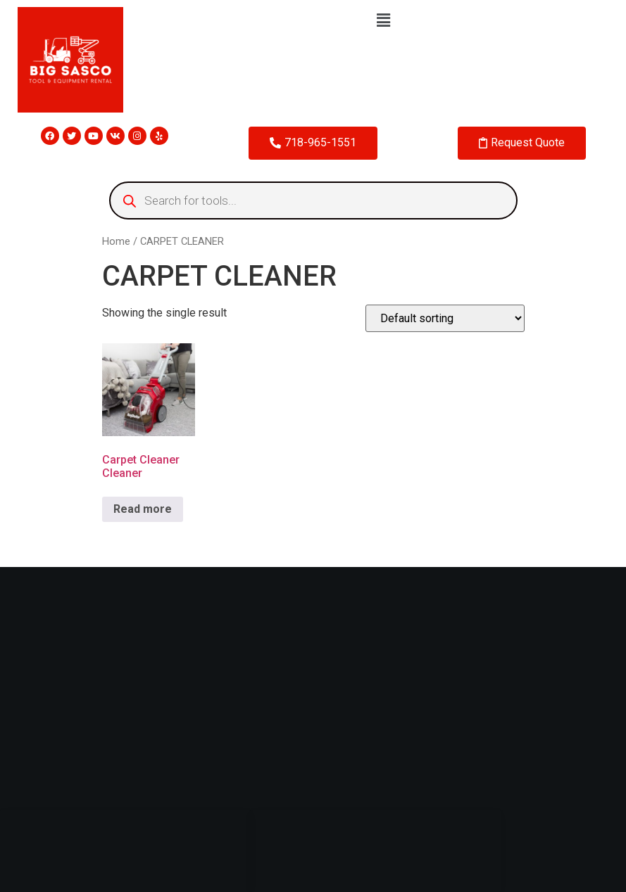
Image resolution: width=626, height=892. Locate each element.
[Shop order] (445, 318)
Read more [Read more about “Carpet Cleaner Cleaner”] (142, 509)
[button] (384, 20)
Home (116, 241)
